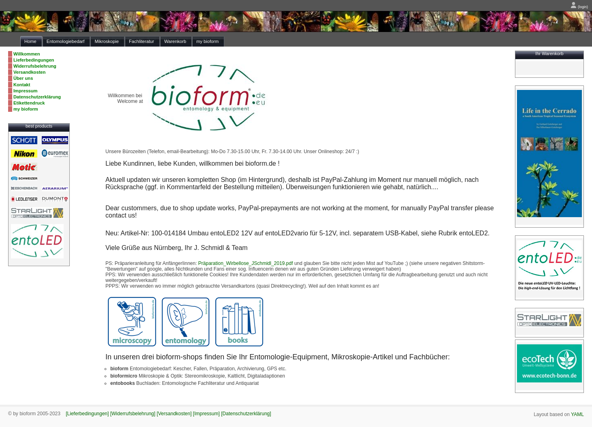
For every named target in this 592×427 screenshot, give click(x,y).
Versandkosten (29, 72)
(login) (579, 7)
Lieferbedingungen (33, 60)
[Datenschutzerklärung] (246, 413)
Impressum (25, 90)
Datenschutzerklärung (37, 96)
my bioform (25, 109)
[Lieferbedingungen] (87, 413)
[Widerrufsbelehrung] (132, 413)
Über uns (23, 78)
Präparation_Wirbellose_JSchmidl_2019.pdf (245, 263)
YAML (577, 414)
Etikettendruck (29, 102)
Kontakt (21, 84)
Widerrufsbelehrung (34, 66)
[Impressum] (206, 413)
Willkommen (26, 53)
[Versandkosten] (174, 413)
